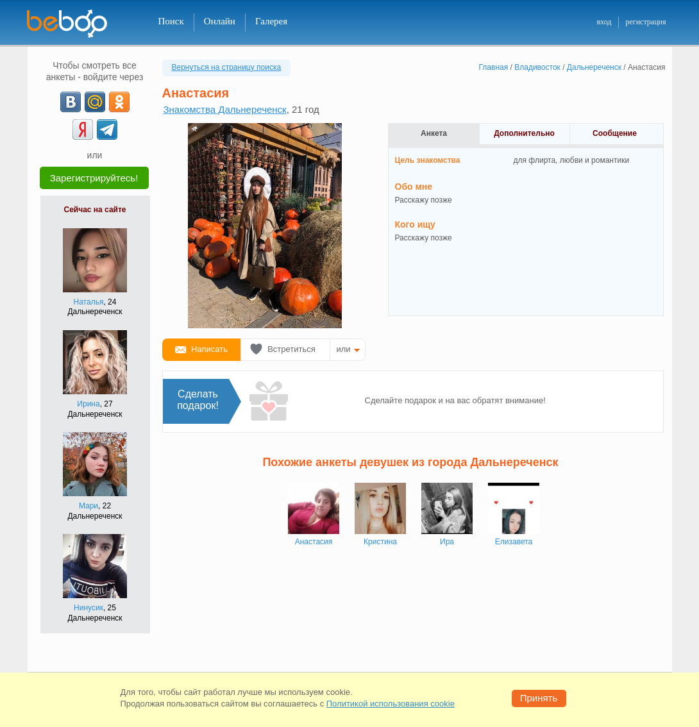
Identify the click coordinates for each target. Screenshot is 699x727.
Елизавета (513, 541)
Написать (209, 349)
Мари (88, 505)
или (344, 349)
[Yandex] (82, 129)
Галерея (271, 21)
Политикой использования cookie (390, 703)
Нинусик (88, 607)
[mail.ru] (95, 102)
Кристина (380, 541)
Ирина (88, 403)
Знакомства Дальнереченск (225, 109)
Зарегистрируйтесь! (94, 177)
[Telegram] (107, 129)
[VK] (70, 102)
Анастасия (314, 541)
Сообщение (615, 133)
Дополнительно (524, 133)
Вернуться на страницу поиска (227, 67)
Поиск (171, 21)
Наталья (89, 301)
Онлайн (219, 21)
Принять (539, 697)
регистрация (645, 21)
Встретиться (291, 349)
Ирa (447, 541)
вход (603, 21)
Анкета (434, 133)
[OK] (119, 102)
